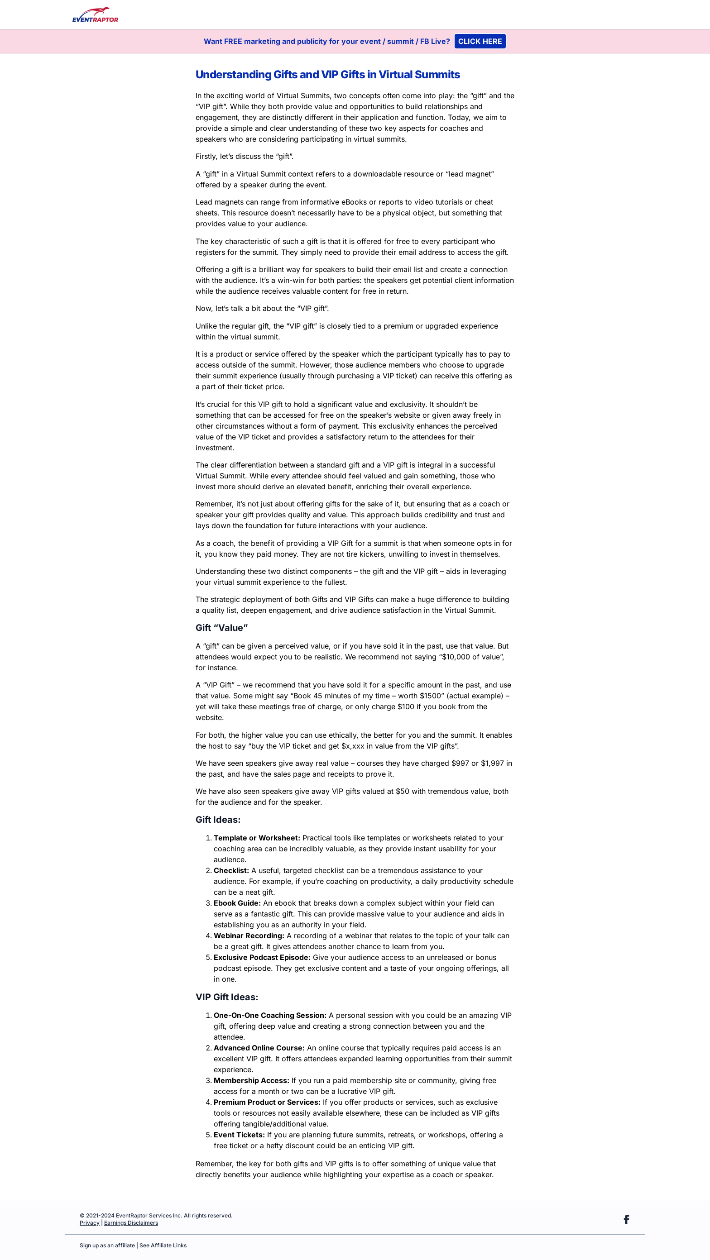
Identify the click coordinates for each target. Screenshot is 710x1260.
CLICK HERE (480, 41)
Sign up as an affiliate (107, 1245)
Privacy (90, 1222)
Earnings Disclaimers (131, 1222)
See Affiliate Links (163, 1245)
